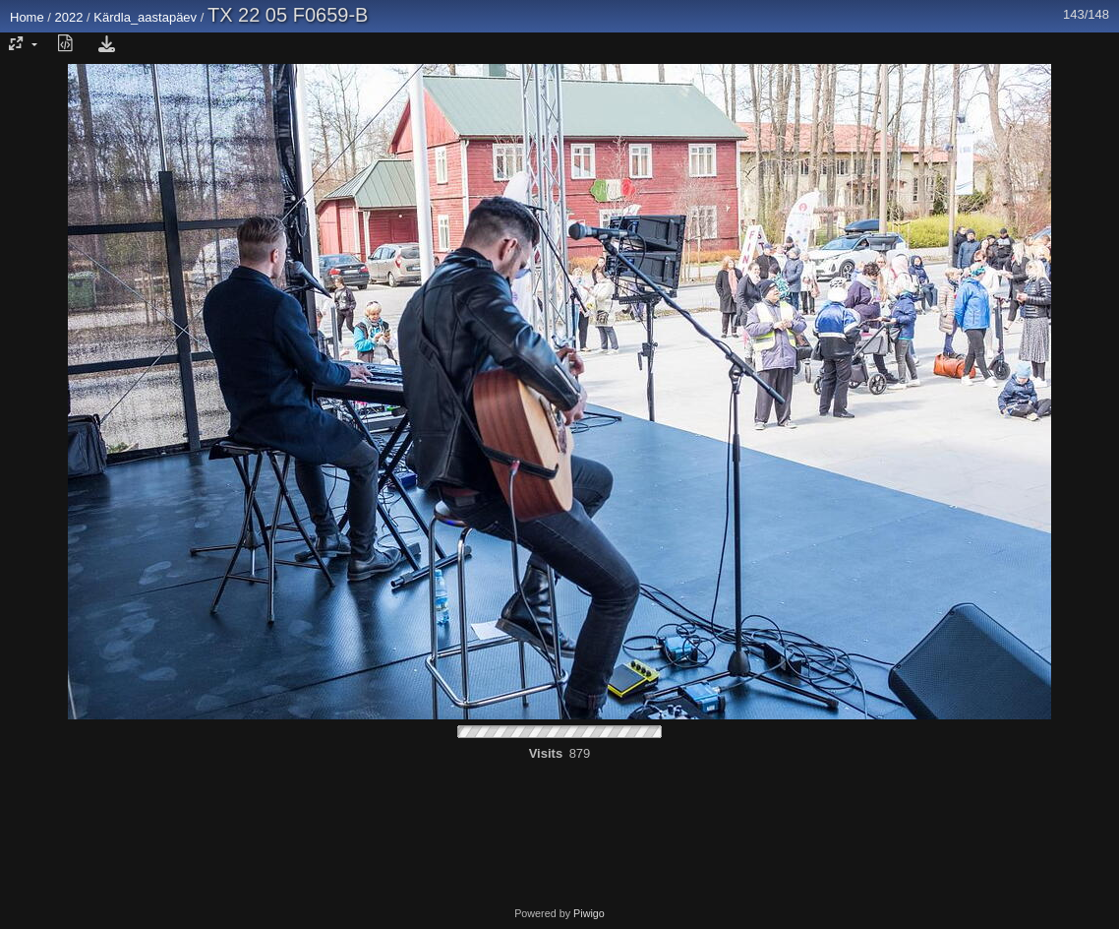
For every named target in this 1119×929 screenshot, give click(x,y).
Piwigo (589, 913)
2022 (69, 17)
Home (27, 17)
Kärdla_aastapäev (145, 17)
